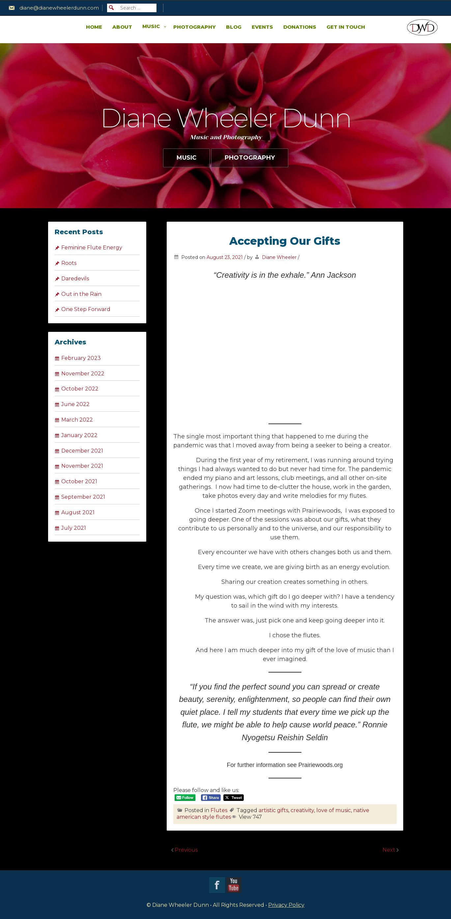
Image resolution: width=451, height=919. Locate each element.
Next (389, 850)
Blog (233, 27)
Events (262, 27)
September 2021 (83, 497)
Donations (299, 27)
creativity (302, 810)
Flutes (219, 810)
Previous (186, 850)
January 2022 (79, 435)
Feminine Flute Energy (91, 247)
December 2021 (82, 451)
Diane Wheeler (279, 257)
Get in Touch (345, 27)
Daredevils (75, 278)
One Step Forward (85, 309)
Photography (194, 27)
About (122, 27)
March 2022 (77, 420)
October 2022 (80, 389)
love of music (333, 810)
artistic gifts (273, 810)
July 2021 (73, 528)
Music (151, 26)
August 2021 (78, 512)
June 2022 (75, 404)
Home (94, 27)
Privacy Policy (286, 905)
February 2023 (81, 358)
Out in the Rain (81, 294)
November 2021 (82, 466)
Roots (68, 263)
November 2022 (82, 373)
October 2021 (79, 481)
